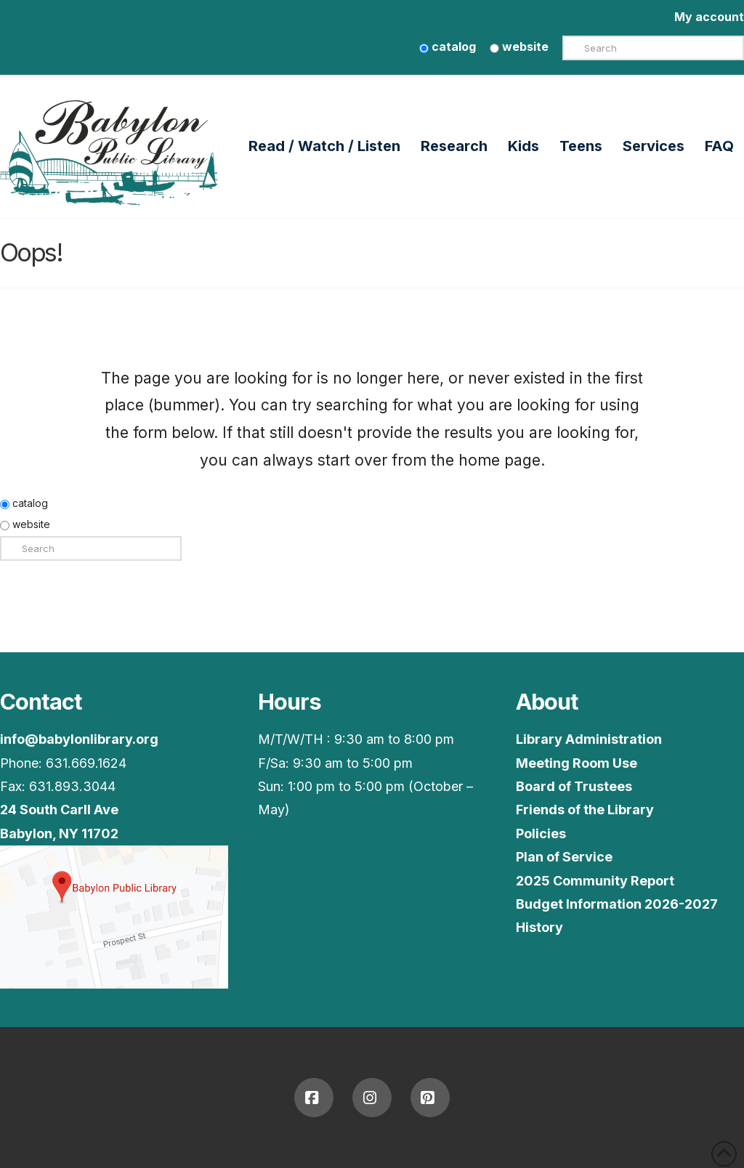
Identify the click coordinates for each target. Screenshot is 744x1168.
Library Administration (589, 739)
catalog (447, 46)
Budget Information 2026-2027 (617, 904)
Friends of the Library (585, 809)
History (539, 927)
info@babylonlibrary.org (79, 739)
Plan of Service (564, 856)
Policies (541, 833)
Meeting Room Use (576, 763)
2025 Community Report (595, 880)
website (519, 46)
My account (709, 16)
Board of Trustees (574, 786)
